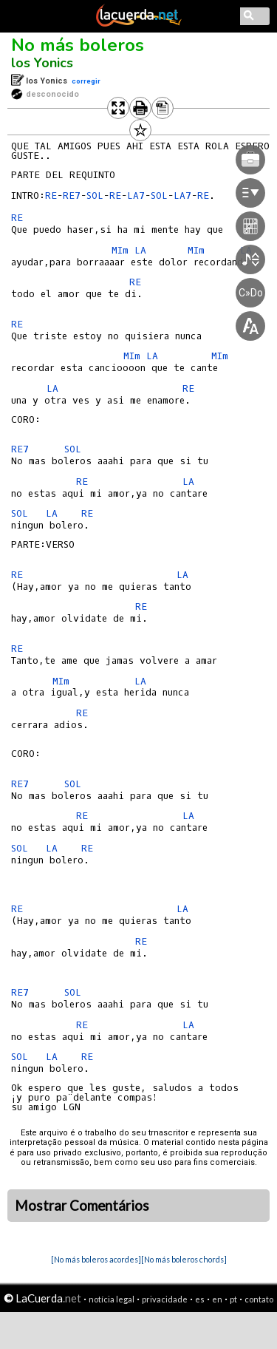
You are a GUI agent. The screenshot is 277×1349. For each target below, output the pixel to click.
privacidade (165, 1299)
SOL (72, 449)
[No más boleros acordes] (96, 1259)
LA (52, 388)
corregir (86, 81)
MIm (60, 681)
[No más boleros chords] (184, 1259)
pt (233, 1299)
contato (258, 1299)
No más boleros (77, 45)
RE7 (72, 195)
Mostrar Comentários (82, 1205)
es (200, 1299)
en (217, 1299)
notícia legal (111, 1299)
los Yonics (42, 63)
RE (51, 195)
